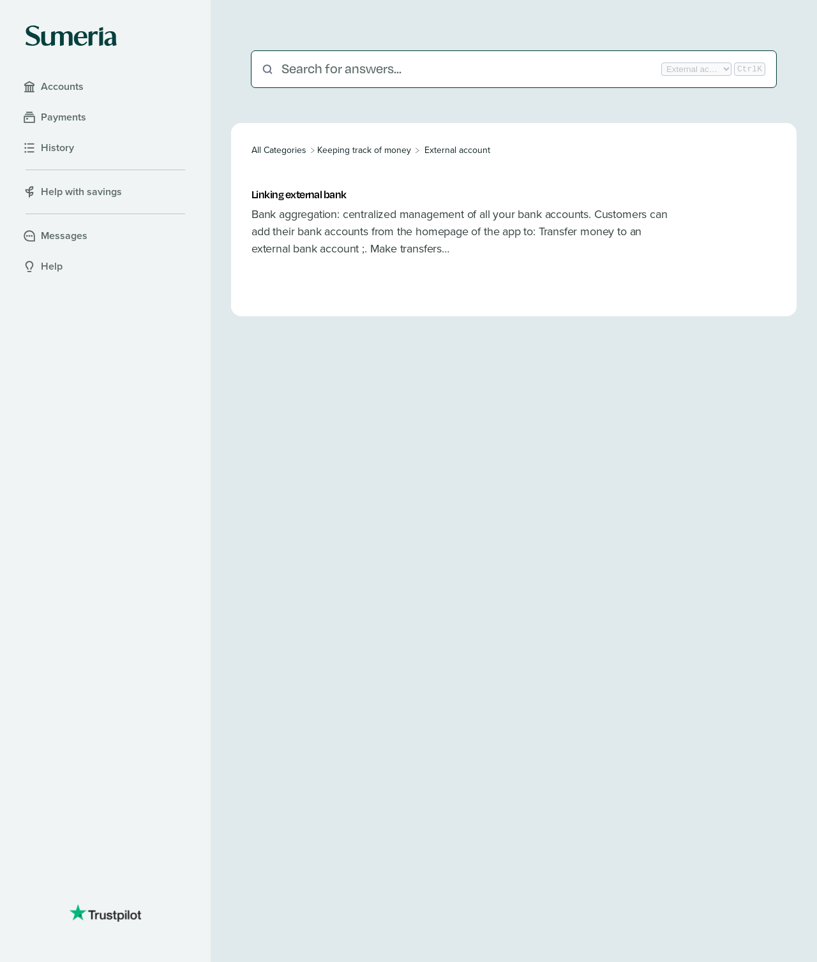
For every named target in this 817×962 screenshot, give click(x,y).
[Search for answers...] (470, 69)
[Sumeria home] (71, 35)
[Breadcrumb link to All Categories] (280, 150)
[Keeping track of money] (364, 150)
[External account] (457, 150)
